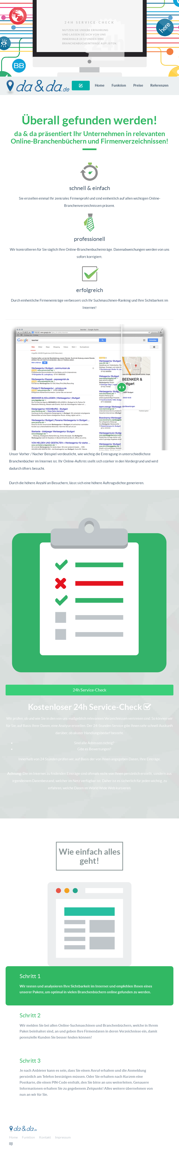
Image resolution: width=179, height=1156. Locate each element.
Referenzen (159, 85)
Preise (138, 85)
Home (99, 85)
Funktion (119, 85)
